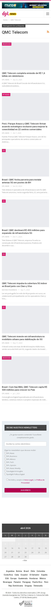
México (43, 578)
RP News (6, 94)
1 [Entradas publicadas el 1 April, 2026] (18, 539)
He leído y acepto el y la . (25, 481)
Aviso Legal (28, 480)
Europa (13, 578)
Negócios (6, 44)
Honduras (33, 578)
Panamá (17, 582)
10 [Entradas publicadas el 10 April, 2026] (32, 544)
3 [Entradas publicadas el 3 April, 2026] (32, 539)
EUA (7, 578)
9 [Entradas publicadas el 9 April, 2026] (25, 544)
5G (4, 150)
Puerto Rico (37, 582)
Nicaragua (7, 582)
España (44, 575)
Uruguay (28, 586)
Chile (33, 571)
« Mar (25, 560)
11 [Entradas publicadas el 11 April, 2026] (39, 544)
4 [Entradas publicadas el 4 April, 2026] (38, 539)
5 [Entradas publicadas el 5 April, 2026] (45, 539)
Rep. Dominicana (16, 586)
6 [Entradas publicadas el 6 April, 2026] (5, 544)
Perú (46, 582)
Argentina (10, 571)
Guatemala (23, 578)
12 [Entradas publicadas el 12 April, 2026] (46, 544)
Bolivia (19, 571)
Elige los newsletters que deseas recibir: (20, 450)
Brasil (26, 571)
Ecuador (24, 575)
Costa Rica (8, 575)
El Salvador (34, 575)
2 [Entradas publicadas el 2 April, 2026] (25, 539)
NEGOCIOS (6, 358)
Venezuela (38, 586)
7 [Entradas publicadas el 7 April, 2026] (12, 544)
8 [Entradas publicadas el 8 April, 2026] (18, 544)
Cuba (17, 575)
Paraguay (26, 582)
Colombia (41, 571)
